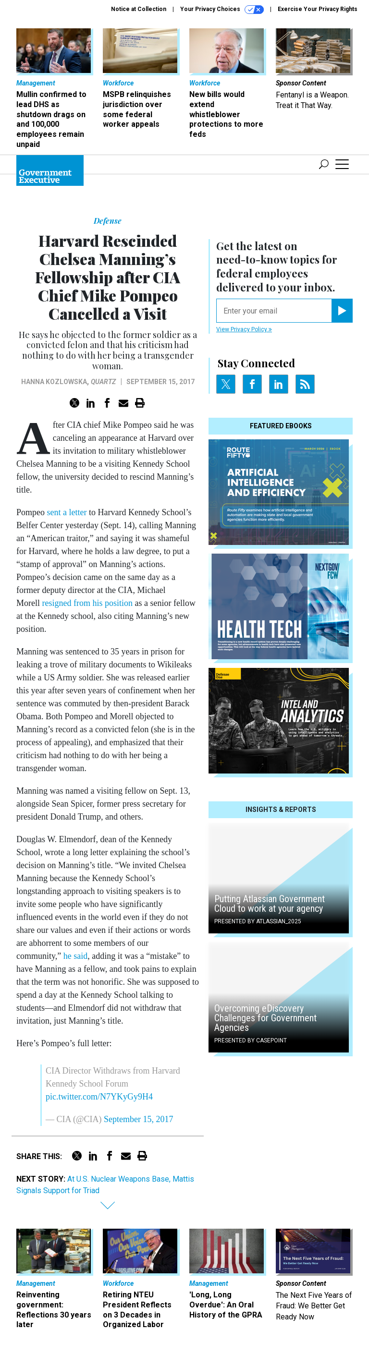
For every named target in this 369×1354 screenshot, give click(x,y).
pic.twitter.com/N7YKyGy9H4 (99, 1096)
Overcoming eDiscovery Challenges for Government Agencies (265, 1018)
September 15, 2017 (138, 1119)
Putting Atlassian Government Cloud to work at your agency (269, 903)
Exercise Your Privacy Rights (317, 9)
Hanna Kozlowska (54, 382)
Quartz (103, 382)
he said (75, 956)
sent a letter (67, 512)
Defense (108, 221)
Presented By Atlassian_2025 (257, 921)
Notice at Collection (138, 9)
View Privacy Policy (244, 329)
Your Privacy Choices (222, 9)
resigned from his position (87, 603)
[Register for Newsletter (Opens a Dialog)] (342, 310)
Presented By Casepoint (250, 1040)
